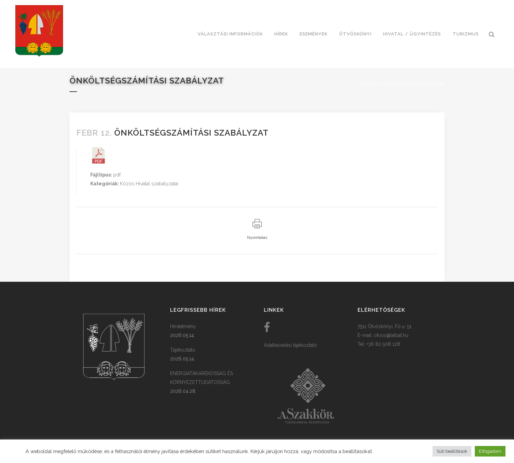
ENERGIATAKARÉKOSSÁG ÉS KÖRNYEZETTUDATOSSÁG (201, 378)
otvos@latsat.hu (391, 335)
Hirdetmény (183, 326)
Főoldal (369, 83)
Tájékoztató (182, 350)
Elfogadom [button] (490, 451)
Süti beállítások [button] (452, 451)
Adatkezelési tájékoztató (290, 345)
